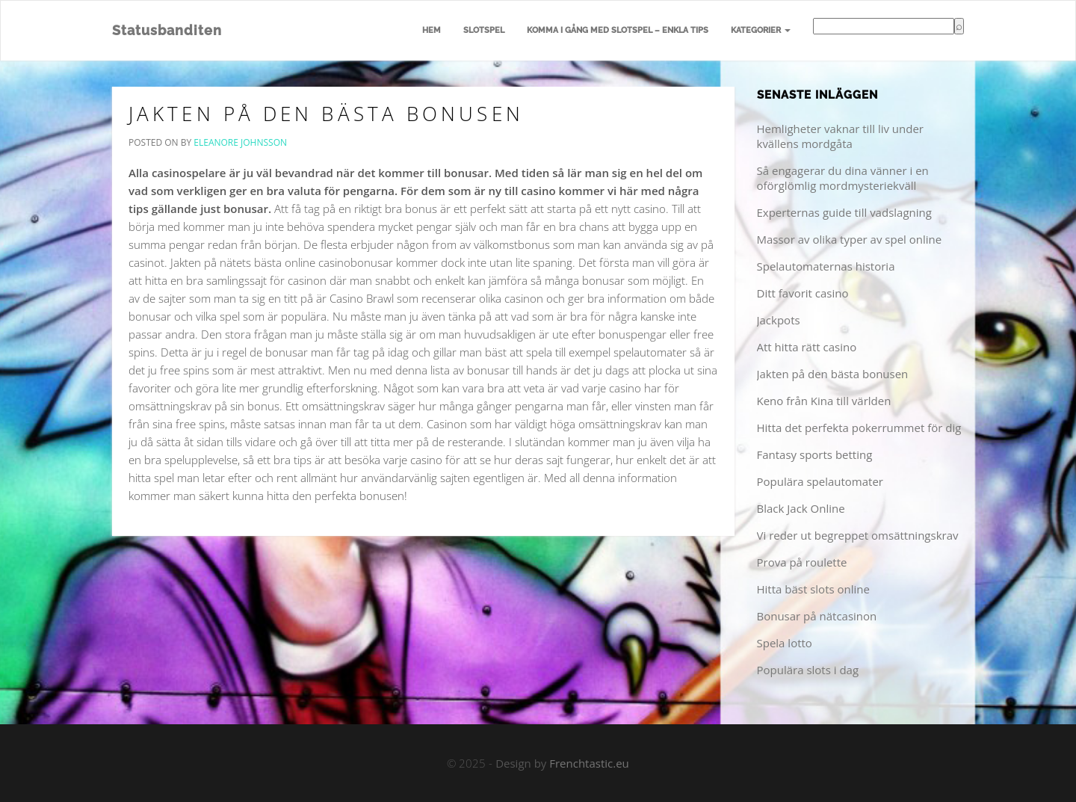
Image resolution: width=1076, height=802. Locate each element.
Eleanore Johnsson (240, 142)
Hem (431, 30)
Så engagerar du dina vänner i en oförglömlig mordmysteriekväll (843, 178)
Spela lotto (784, 642)
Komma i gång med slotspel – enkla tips (617, 30)
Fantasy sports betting (815, 454)
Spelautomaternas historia (826, 266)
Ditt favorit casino (803, 293)
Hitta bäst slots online (813, 589)
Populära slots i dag (808, 669)
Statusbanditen (167, 30)
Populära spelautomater (820, 481)
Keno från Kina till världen (824, 400)
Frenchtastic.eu (589, 763)
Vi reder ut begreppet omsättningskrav (858, 535)
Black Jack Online (801, 508)
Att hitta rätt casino (807, 346)
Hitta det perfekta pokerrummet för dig (859, 427)
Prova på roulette (802, 562)
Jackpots (778, 319)
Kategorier (761, 30)
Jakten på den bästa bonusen (326, 113)
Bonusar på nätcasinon (817, 615)
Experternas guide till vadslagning (844, 212)
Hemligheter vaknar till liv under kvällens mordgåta (840, 136)
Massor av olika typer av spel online (849, 239)
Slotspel (483, 30)
